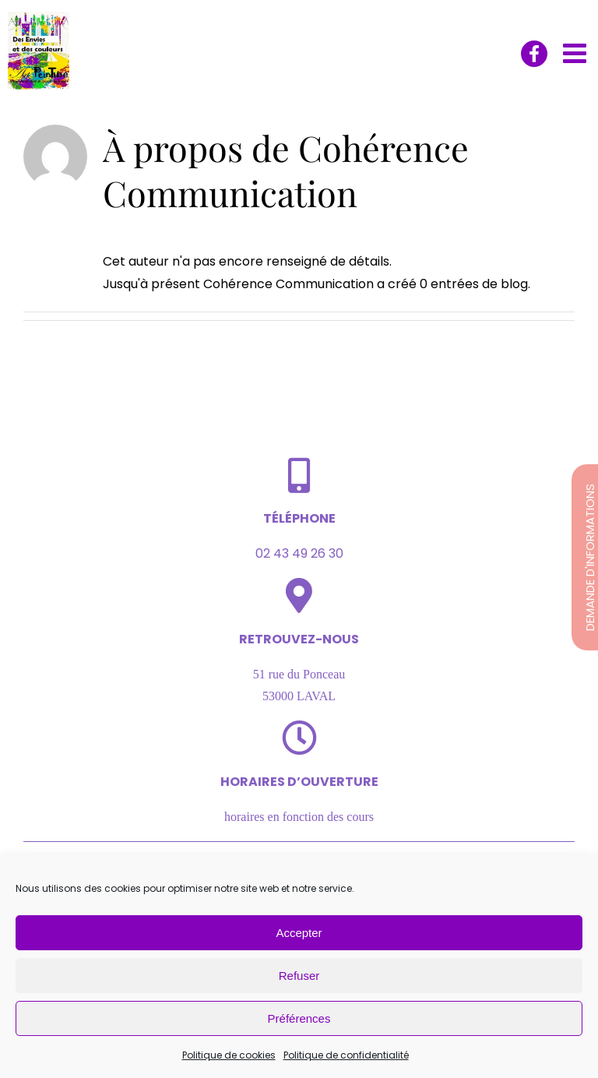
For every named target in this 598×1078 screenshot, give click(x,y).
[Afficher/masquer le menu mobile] (576, 52)
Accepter (299, 932)
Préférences (299, 1018)
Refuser (299, 975)
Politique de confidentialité (346, 1055)
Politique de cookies (229, 1055)
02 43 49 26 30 (299, 553)
